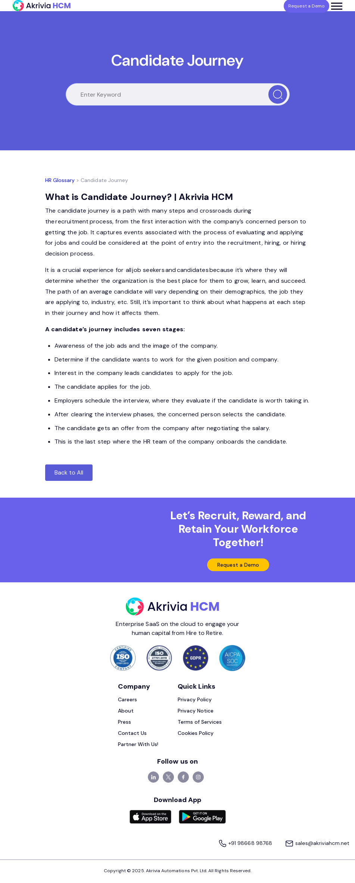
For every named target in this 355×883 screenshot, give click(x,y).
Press (124, 723)
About (126, 712)
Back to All (69, 472)
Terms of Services (200, 723)
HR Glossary (60, 180)
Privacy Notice (196, 712)
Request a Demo (238, 565)
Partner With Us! (138, 745)
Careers (127, 701)
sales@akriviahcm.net (314, 844)
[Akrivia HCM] (42, 5)
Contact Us (132, 734)
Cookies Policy (196, 734)
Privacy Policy (195, 701)
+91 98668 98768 (239, 844)
